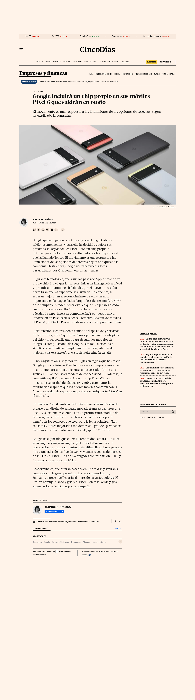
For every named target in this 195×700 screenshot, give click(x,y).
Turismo (157, 74)
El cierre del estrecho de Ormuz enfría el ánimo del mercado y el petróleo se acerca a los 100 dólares (78, 81)
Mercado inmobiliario (143, 74)
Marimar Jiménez (43, 219)
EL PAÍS (124, 61)
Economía (66, 62)
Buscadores (76, 542)
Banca (91, 74)
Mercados (57, 62)
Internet (103, 542)
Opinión (115, 62)
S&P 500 (55, 36)
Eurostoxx (151, 417)
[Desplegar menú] (21, 49)
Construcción (127, 74)
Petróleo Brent (85, 36)
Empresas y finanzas (43, 62)
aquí (89, 555)
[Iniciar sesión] (167, 62)
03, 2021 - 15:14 (47, 223)
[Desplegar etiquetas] (120, 541)
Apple (95, 542)
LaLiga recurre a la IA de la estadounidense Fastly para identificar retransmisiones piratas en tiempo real (156, 382)
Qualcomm (37, 542)
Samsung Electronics (60, 542)
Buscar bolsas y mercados (153, 404)
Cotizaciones (77, 62)
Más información (40, 555)
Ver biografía (54, 511)
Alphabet (86, 542)
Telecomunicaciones (104, 74)
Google (47, 542)
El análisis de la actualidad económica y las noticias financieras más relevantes (67, 522)
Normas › (118, 529)
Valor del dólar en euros (152, 36)
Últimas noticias (104, 62)
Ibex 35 (28, 36)
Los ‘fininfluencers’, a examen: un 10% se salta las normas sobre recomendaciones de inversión (157, 370)
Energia (117, 74)
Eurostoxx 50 (117, 36)
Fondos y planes (90, 62)
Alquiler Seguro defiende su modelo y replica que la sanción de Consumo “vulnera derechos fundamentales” (156, 358)
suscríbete (151, 62)
